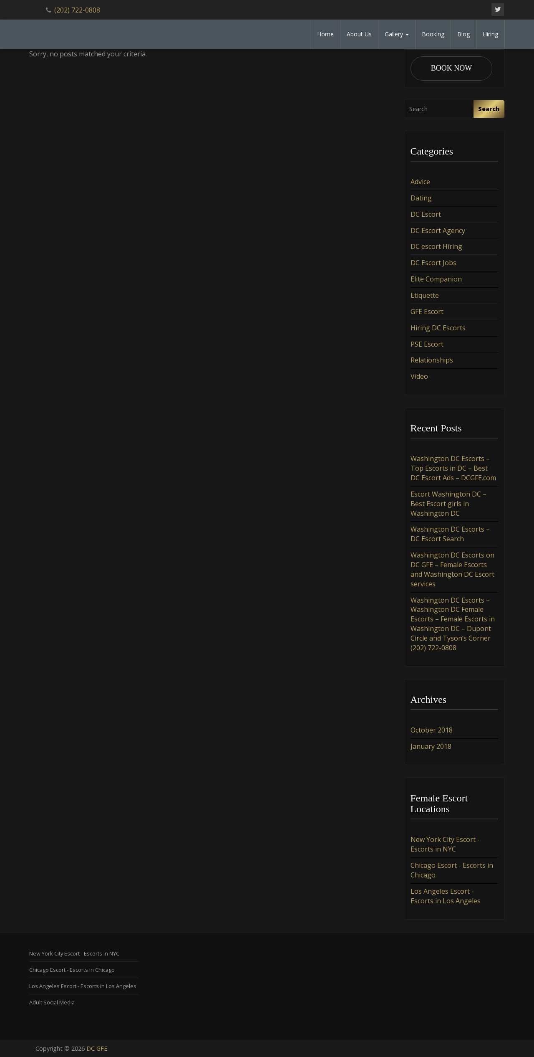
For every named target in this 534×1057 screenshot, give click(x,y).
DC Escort (426, 214)
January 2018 (431, 746)
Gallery (397, 34)
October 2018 (432, 730)
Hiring (490, 34)
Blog (463, 34)
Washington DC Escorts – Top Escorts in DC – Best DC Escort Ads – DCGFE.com (453, 468)
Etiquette (425, 295)
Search (489, 109)
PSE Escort (427, 344)
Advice (420, 181)
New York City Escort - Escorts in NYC (445, 844)
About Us (359, 34)
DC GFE (96, 1048)
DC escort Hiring (436, 246)
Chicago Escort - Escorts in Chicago (72, 969)
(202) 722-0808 (77, 10)
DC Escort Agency (438, 230)
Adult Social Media (52, 1002)
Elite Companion (436, 279)
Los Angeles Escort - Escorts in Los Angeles (446, 896)
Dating (421, 198)
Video (419, 376)
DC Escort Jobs (433, 262)
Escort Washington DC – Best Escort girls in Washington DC (448, 503)
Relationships (432, 360)
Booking (433, 34)
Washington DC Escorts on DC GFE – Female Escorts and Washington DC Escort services (452, 569)
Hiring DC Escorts (438, 327)
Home (325, 34)
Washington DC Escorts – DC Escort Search (450, 534)
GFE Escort (427, 311)
